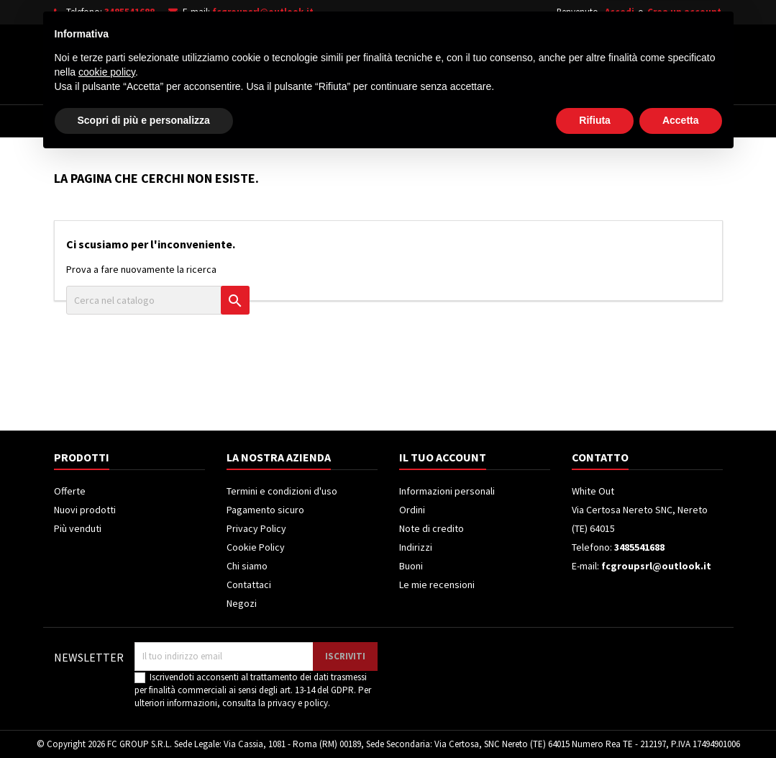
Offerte (70, 490)
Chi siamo (247, 565)
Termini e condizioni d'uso (282, 490)
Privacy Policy (256, 528)
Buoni (411, 565)
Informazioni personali (447, 490)
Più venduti (77, 528)
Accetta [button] (680, 718)
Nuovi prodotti (85, 509)
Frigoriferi (335, 120)
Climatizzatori (429, 120)
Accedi (619, 12)
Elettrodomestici (155, 120)
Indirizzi (415, 547)
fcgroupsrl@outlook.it (263, 12)
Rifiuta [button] (595, 718)
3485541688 (129, 12)
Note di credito (431, 528)
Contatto (600, 457)
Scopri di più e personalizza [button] (144, 718)
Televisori (253, 120)
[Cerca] (408, 60)
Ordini (412, 509)
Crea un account (684, 12)
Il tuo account (442, 457)
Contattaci (249, 584)
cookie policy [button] (106, 670)
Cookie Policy (256, 547)
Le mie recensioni (437, 584)
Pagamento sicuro (265, 509)
